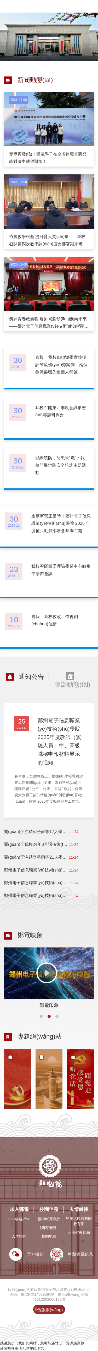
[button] (41, 1016)
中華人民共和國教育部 (79, 1221)
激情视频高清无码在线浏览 (22, 1348)
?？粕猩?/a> (19, 1219)
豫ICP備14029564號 (38, 1294)
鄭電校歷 (49, 1228)
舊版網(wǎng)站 (49, 1310)
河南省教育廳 (79, 1232)
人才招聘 (19, 1236)
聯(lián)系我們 (49, 1219)
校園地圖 (49, 1236)
